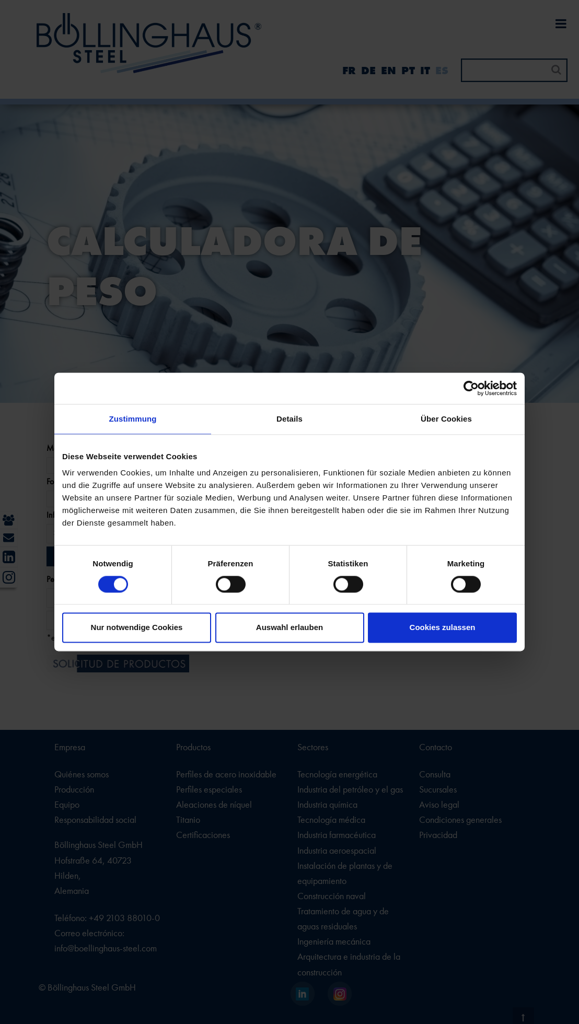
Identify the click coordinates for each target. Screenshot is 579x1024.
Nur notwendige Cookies (137, 627)
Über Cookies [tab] (446, 418)
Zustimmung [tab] (133, 418)
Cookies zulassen (443, 627)
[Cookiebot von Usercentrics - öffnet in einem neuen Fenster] (471, 388)
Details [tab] (289, 418)
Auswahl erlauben (289, 627)
